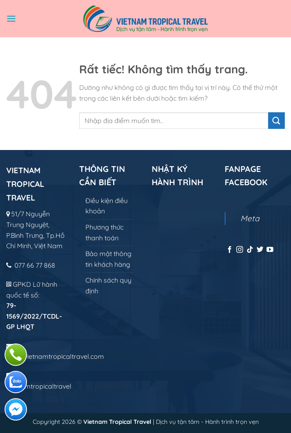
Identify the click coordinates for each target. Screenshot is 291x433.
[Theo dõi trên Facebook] (229, 250)
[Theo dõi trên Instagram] (239, 250)
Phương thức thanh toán (104, 232)
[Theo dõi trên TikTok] (250, 250)
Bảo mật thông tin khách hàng (108, 259)
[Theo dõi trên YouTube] (270, 250)
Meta (249, 218)
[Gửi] (276, 120)
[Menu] (11, 18)
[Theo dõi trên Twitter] (260, 250)
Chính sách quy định (108, 285)
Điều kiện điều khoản (106, 205)
